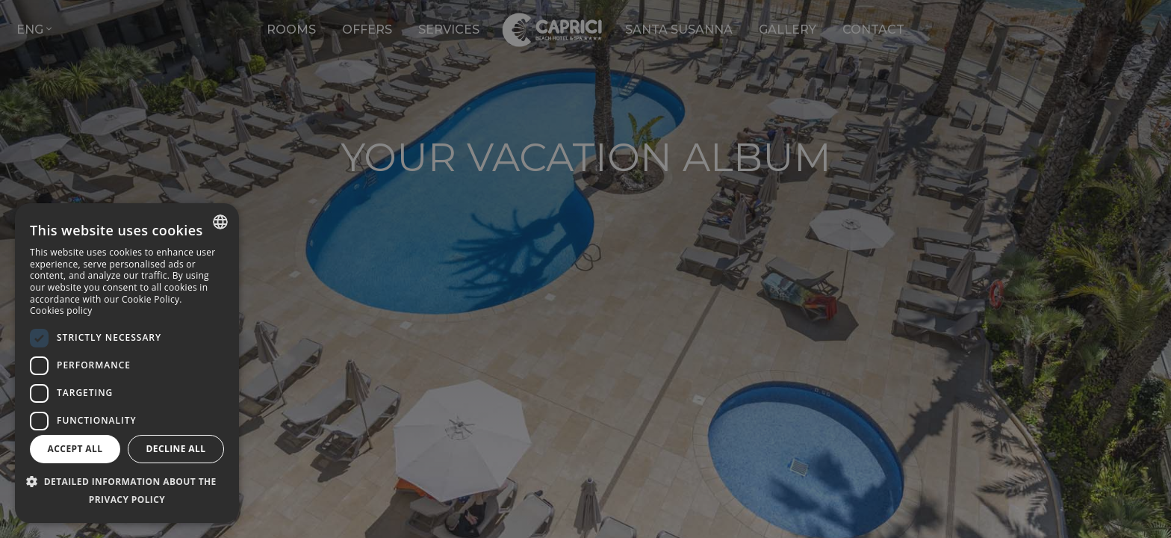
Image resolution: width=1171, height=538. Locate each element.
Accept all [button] (75, 448)
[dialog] (127, 363)
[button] (127, 490)
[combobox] (220, 221)
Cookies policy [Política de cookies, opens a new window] (61, 310)
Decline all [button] (176, 448)
